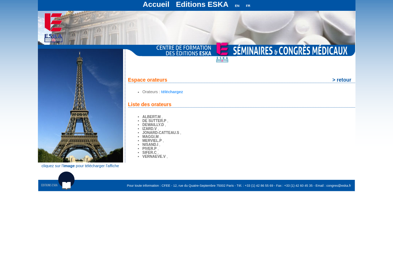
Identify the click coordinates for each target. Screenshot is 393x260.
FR (248, 6)
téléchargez (172, 92)
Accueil (156, 4)
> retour (341, 80)
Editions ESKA (202, 4)
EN (237, 6)
